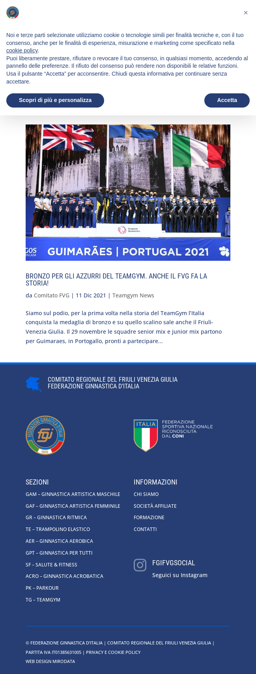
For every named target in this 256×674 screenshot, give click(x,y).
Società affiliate (155, 506)
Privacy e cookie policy (113, 652)
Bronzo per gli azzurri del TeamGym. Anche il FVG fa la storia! (116, 279)
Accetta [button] (227, 100)
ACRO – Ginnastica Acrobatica (64, 576)
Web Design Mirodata (50, 661)
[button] (245, 12)
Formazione (149, 517)
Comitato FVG (51, 295)
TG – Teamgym (43, 599)
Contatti (145, 529)
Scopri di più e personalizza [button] (55, 100)
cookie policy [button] (21, 50)
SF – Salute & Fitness (51, 564)
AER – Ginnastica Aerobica (59, 541)
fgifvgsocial (173, 563)
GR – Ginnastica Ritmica (56, 517)
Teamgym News (133, 295)
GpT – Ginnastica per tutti (59, 553)
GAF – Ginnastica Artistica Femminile (73, 506)
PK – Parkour (42, 588)
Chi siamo (146, 494)
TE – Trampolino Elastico (58, 529)
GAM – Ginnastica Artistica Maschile (73, 494)
